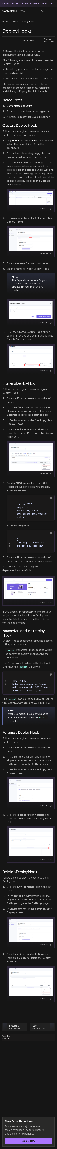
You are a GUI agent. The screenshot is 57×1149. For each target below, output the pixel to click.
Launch (15, 21)
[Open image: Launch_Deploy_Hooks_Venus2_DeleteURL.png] (31, 982)
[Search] (43, 11)
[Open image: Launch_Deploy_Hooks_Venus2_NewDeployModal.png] (31, 310)
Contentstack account (19, 105)
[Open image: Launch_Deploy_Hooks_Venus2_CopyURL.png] (31, 457)
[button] (50, 498)
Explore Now (28, 1141)
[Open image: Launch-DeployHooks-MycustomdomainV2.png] (28, 588)
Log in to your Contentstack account (28, 140)
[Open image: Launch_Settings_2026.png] (31, 198)
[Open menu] (51, 11)
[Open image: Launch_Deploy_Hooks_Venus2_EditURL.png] (31, 842)
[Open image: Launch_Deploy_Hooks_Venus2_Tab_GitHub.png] (31, 239)
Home (5, 21)
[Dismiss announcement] (50, 1121)
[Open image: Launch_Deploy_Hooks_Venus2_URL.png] (31, 357)
